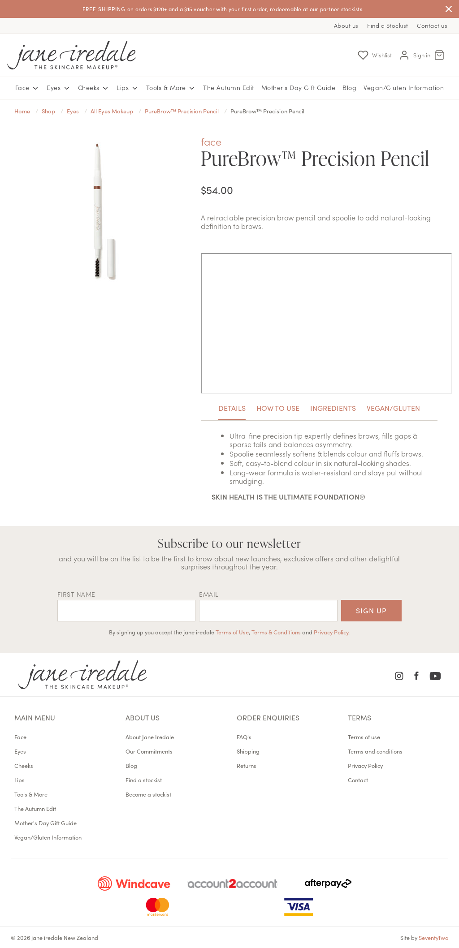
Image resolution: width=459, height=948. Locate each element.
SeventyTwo (433, 937)
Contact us (432, 25)
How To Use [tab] (277, 408)
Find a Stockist (387, 25)
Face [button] (27, 88)
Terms (359, 717)
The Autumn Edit (228, 87)
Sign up (371, 610)
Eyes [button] (59, 88)
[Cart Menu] (439, 55)
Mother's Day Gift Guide (298, 87)
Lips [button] (128, 88)
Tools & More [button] (171, 88)
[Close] (448, 9)
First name (76, 594)
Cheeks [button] (94, 88)
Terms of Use (232, 632)
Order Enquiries (268, 717)
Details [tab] (232, 408)
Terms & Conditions (276, 632)
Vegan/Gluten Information (404, 87)
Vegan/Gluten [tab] (393, 408)
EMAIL (209, 594)
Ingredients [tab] (333, 408)
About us (346, 25)
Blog (349, 87)
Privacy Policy (331, 632)
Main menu (34, 717)
